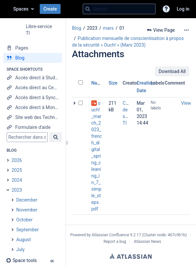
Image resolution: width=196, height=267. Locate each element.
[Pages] (32, 48)
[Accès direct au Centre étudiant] (32, 88)
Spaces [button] (20, 9)
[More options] (186, 30)
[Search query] (119, 9)
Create (50, 9)
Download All (172, 71)
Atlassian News (147, 241)
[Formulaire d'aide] (32, 127)
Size (113, 83)
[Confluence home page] (6, 9)
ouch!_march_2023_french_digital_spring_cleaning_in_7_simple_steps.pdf (96, 155)
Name (97, 83)
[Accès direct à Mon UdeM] (32, 107)
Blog (76, 28)
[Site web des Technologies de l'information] (32, 117)
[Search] (87, 9)
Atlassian (131, 256)
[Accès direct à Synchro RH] (32, 97)
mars (108, 28)
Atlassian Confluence (110, 235)
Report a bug (115, 241)
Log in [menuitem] (183, 9)
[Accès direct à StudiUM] (32, 78)
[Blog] (32, 58)
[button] (166, 9)
